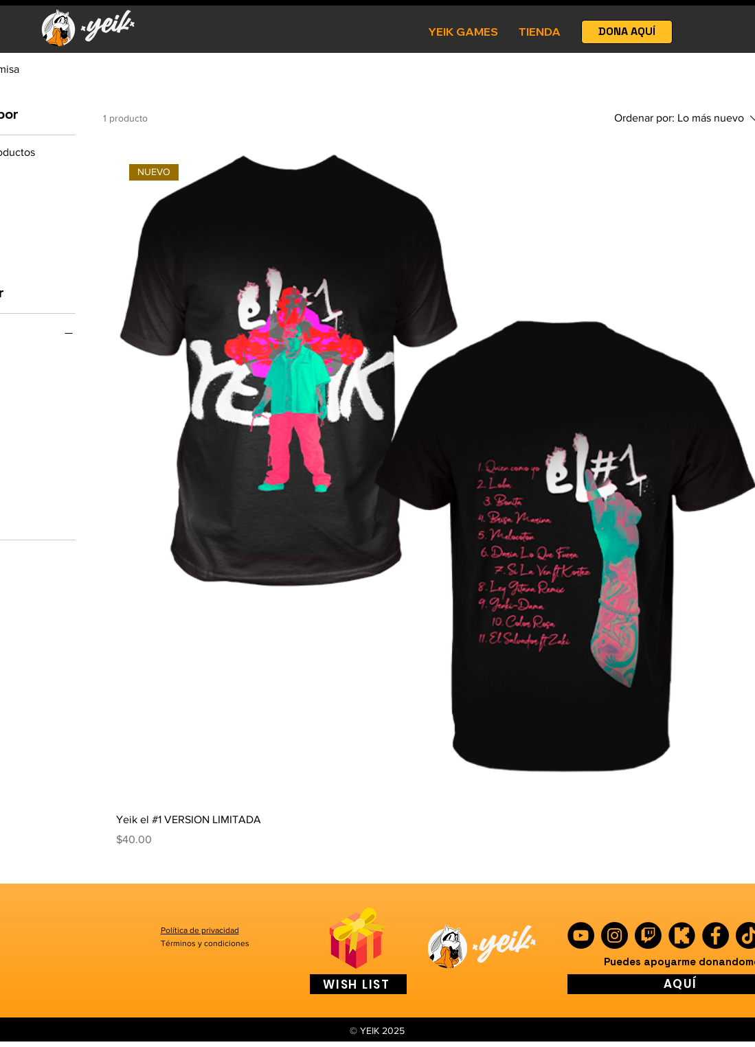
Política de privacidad (200, 930)
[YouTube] (580, 935)
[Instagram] (614, 935)
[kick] (681, 935)
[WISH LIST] (358, 984)
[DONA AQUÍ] (627, 32)
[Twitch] (648, 935)
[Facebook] (715, 935)
